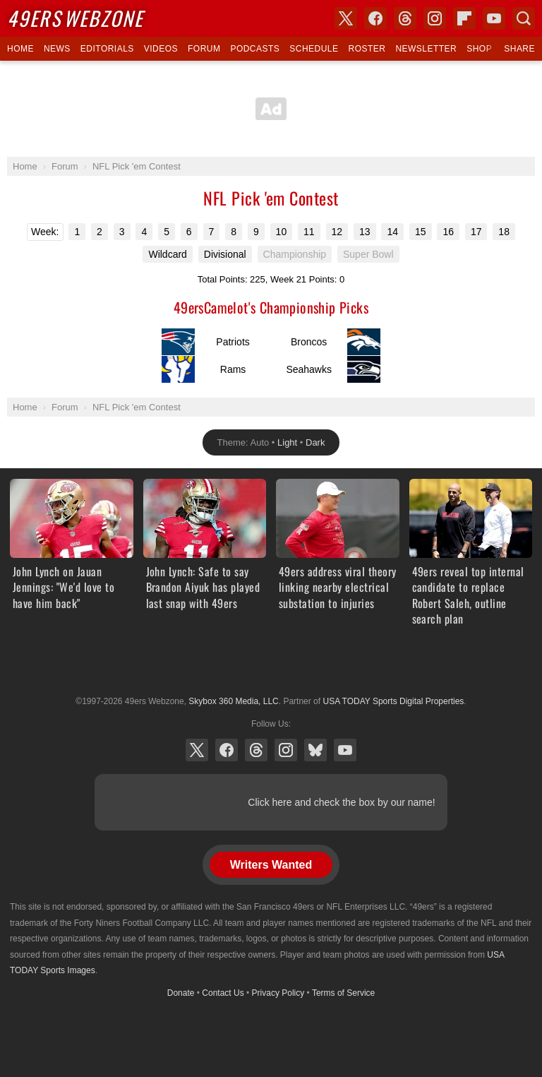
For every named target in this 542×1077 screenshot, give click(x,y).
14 (392, 231)
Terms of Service (343, 993)
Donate (181, 993)
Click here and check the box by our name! (341, 802)
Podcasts (254, 49)
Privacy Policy (278, 993)
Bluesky (315, 750)
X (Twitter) (197, 750)
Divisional (225, 254)
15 (420, 231)
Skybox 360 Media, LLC (233, 701)
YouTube (345, 750)
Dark (315, 442)
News (57, 49)
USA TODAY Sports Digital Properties (271, 667)
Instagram (286, 750)
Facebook (226, 750)
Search (523, 18)
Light (287, 442)
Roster (366, 49)
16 (448, 231)
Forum (204, 49)
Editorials (107, 49)
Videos (161, 49)
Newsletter (426, 49)
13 (365, 231)
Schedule (313, 49)
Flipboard (464, 18)
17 (476, 231)
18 (504, 231)
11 (309, 231)
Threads (256, 750)
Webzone (75, 18)
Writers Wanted (271, 865)
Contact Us (222, 993)
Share (519, 49)
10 (281, 231)
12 (337, 231)
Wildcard (167, 254)
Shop (479, 49)
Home (20, 49)
